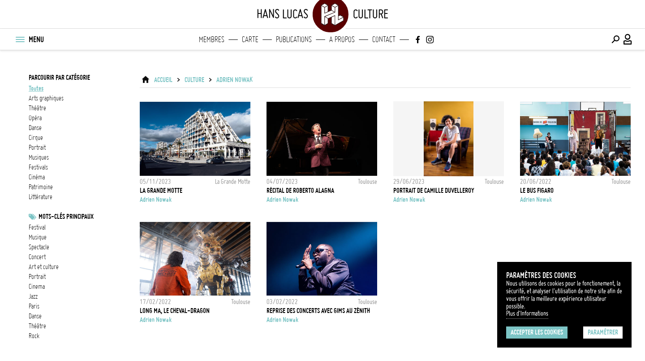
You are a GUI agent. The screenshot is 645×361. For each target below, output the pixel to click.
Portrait (37, 277)
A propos (342, 39)
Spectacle (39, 247)
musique (38, 237)
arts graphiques (46, 98)
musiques (39, 157)
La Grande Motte (161, 190)
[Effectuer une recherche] (615, 39)
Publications (294, 39)
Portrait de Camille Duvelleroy (433, 190)
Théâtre (37, 326)
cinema (37, 287)
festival (37, 227)
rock (34, 336)
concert (37, 257)
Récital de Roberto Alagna (300, 190)
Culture (194, 80)
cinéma (37, 177)
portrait (37, 148)
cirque (36, 138)
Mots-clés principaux (66, 217)
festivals (38, 167)
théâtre (37, 108)
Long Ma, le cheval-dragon (175, 310)
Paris (34, 306)
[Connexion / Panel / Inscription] (628, 39)
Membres (211, 39)
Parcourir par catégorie (59, 78)
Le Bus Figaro (537, 190)
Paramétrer (603, 332)
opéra (35, 118)
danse (35, 128)
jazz (33, 296)
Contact (384, 39)
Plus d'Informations (527, 313)
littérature (40, 197)
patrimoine (41, 187)
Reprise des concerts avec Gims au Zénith (318, 310)
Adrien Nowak (234, 80)
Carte (250, 39)
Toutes (36, 88)
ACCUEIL (163, 80)
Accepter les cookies (537, 332)
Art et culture (44, 267)
